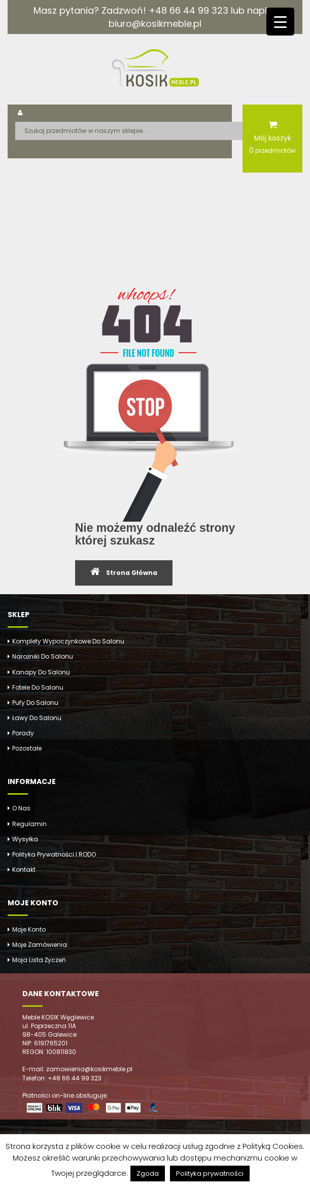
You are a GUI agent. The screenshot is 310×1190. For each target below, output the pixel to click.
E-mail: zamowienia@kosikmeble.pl (77, 1069)
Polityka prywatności (210, 1173)
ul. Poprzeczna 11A (49, 1026)
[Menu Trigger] (280, 22)
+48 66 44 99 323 (188, 10)
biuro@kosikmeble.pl (155, 23)
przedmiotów (272, 150)
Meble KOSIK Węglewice (58, 1017)
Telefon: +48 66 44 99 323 (61, 1078)
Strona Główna (131, 572)
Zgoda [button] (147, 1173)
